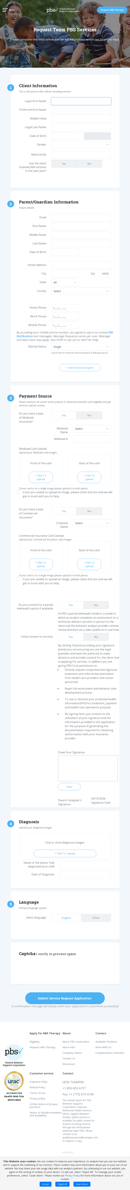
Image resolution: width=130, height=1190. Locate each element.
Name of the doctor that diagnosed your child (39, 864)
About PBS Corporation (75, 1041)
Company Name (62, 525)
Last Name (39, 243)
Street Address (37, 265)
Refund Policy (37, 1087)
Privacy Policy (72, 1175)
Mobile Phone (37, 325)
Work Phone (38, 316)
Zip (93, 273)
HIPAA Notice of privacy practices (44, 1105)
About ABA (68, 1047)
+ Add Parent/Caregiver (80, 367)
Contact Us (68, 1058)
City (43, 273)
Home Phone (38, 307)
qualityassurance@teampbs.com (80, 1137)
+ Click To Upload (40, 477)
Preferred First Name (32, 110)
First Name (39, 226)
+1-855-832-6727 (74, 1088)
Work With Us (103, 1047)
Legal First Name (35, 101)
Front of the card (40, 463)
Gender (41, 144)
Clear (69, 786)
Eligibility (35, 1041)
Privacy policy (37, 1098)
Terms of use (37, 1093)
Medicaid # (61, 439)
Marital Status (37, 346)
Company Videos (72, 1052)
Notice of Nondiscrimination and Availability (46, 1114)
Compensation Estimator (109, 1052)
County (41, 291)
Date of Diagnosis (42, 874)
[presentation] (77, 968)
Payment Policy (39, 1081)
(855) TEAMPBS (73, 1082)
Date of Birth (38, 136)
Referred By (38, 154)
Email (42, 217)
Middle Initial (38, 118)
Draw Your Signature (71, 752)
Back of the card (89, 463)
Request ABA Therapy (112, 9)
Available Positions (106, 1041)
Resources (68, 1064)
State (43, 282)
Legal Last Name (35, 127)
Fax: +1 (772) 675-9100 (78, 1094)
